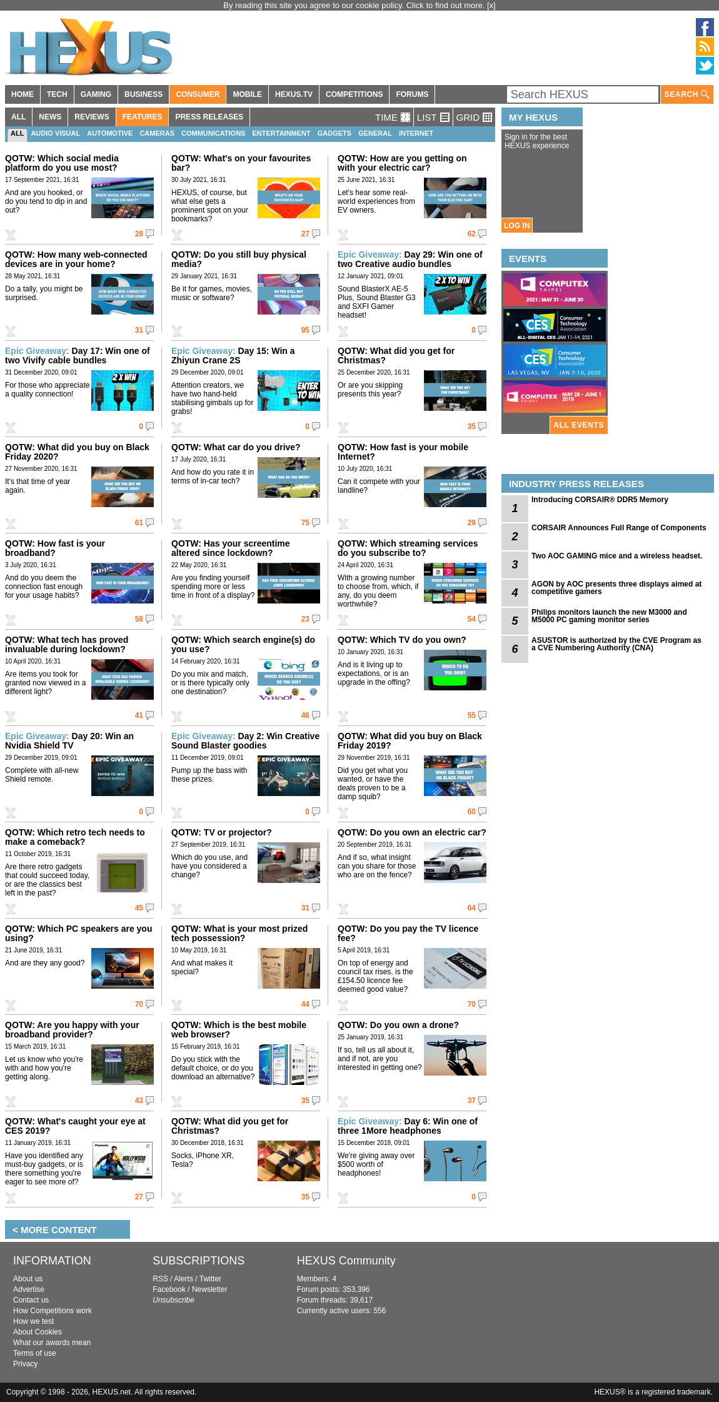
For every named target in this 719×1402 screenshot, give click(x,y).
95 (305, 330)
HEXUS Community (346, 1260)
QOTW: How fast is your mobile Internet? (403, 451)
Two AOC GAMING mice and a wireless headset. (616, 556)
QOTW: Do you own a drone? (398, 1025)
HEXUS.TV (294, 94)
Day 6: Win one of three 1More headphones (408, 1126)
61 (139, 522)
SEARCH (687, 94)
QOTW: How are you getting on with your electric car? (402, 163)
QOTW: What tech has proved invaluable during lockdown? (66, 644)
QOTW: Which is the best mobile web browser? (238, 1029)
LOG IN (517, 225)
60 (472, 811)
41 (139, 715)
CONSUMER (197, 94)
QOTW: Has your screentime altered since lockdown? (230, 548)
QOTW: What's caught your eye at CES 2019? (75, 1126)
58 (139, 619)
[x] (491, 5)
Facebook (169, 1289)
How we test (33, 1321)
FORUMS (412, 94)
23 (305, 619)
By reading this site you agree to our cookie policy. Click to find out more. (355, 5)
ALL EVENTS (579, 425)
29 (472, 522)
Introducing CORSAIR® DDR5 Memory (599, 499)
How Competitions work (52, 1310)
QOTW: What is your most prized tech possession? (239, 933)
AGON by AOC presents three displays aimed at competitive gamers (616, 587)
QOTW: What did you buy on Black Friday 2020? (77, 451)
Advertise (28, 1289)
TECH (57, 94)
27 (305, 233)
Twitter (210, 1278)
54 (472, 619)
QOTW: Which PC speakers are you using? (78, 933)
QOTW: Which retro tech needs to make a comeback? (75, 837)
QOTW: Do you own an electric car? (412, 832)
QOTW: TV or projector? (221, 832)
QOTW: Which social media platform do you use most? (62, 163)
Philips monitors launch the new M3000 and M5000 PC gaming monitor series (609, 615)
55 (472, 715)
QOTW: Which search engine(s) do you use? (243, 644)
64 (472, 908)
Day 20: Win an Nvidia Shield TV (69, 740)
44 (305, 1004)
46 (305, 715)
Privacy (25, 1363)
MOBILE (247, 94)
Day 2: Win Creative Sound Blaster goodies (245, 740)
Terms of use (34, 1353)
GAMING (96, 94)
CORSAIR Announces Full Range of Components (618, 528)
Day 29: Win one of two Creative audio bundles (410, 259)
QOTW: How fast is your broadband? (55, 548)
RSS (160, 1278)
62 (472, 233)
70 (139, 1004)
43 (139, 1100)
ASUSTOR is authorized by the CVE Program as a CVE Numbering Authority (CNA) (616, 644)
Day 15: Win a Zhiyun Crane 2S (233, 355)
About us (28, 1278)
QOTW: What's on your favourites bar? (241, 163)
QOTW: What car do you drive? (236, 447)
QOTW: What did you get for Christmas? (396, 355)
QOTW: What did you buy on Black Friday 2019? (410, 740)
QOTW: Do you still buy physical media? (238, 259)
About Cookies (37, 1332)
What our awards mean (52, 1342)
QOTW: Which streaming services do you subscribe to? (408, 548)
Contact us (31, 1300)
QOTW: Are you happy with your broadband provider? (72, 1029)
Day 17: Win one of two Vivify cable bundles (77, 355)
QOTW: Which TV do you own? (402, 640)
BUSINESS (143, 94)
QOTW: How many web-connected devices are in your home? (76, 259)
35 (472, 426)
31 (139, 330)
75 (305, 522)
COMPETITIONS (354, 94)
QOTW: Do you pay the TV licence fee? (408, 933)
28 (139, 233)
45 (139, 908)
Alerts (183, 1278)
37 (472, 1100)
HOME (22, 94)
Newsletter (210, 1289)
